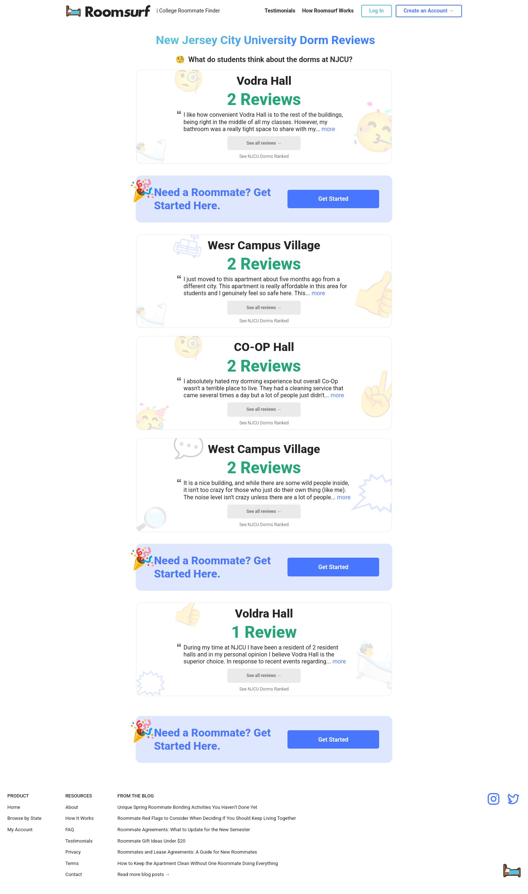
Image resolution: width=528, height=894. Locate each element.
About (71, 807)
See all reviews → (263, 143)
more (328, 129)
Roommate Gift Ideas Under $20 (151, 841)
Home (13, 807)
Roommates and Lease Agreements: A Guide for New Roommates (187, 852)
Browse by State (24, 818)
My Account (20, 829)
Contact (73, 874)
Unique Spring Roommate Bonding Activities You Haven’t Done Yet (187, 807)
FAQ (69, 829)
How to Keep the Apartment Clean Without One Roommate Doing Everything (197, 863)
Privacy (73, 852)
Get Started (333, 198)
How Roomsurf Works (328, 11)
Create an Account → (429, 11)
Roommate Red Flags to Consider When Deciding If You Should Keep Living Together (206, 818)
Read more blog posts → (143, 874)
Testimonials (280, 11)
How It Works (79, 818)
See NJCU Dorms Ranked (264, 156)
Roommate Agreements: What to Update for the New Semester (183, 829)
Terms (72, 863)
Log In (376, 11)
